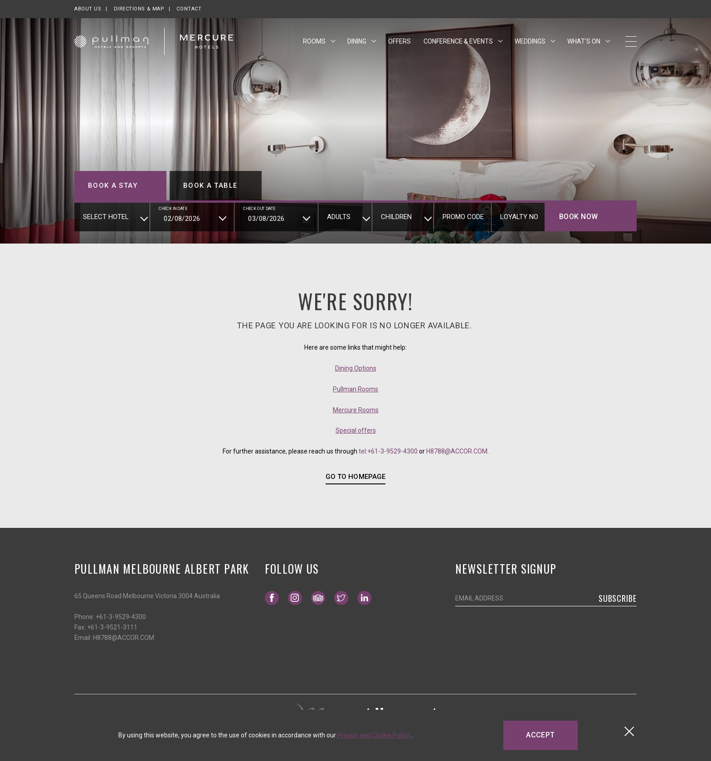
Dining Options (355, 368)
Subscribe (618, 598)
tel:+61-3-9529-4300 (388, 451)
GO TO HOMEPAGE (355, 477)
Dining (357, 42)
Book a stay (112, 185)
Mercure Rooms (356, 410)
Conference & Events (459, 42)
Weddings (531, 42)
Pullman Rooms (355, 389)
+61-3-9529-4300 (121, 616)
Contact (188, 9)
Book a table (210, 185)
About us (87, 9)
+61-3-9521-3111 (112, 627)
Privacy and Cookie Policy (374, 735)
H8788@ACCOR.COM (456, 451)
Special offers (356, 430)
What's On (584, 42)
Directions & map (139, 9)
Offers (399, 42)
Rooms (315, 42)
